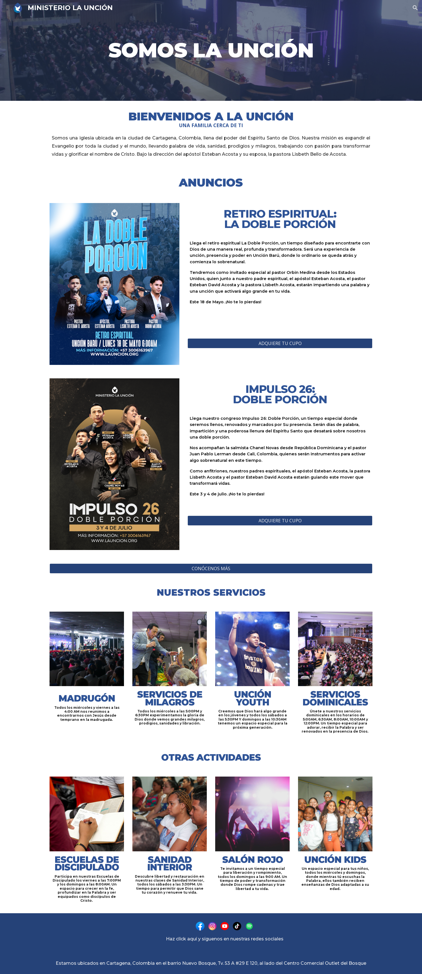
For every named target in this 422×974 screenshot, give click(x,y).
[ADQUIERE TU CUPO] (280, 343)
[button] (415, 8)
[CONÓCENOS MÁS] (211, 568)
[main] (211, 50)
